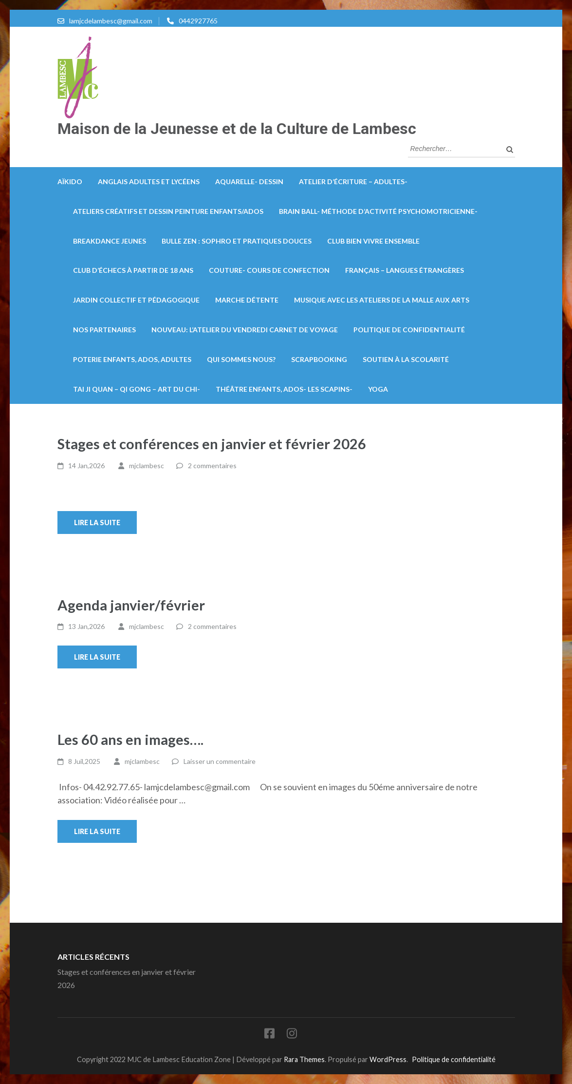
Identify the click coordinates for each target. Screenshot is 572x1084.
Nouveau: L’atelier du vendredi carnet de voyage (244, 329)
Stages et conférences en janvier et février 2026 (211, 443)
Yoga (378, 389)
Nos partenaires (104, 329)
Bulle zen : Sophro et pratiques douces (237, 241)
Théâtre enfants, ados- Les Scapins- (284, 389)
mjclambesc (146, 465)
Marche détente (246, 300)
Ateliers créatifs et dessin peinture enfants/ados (168, 211)
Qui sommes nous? (241, 359)
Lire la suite (97, 522)
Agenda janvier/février (131, 604)
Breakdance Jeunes (109, 241)
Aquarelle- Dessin (249, 181)
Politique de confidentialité (409, 329)
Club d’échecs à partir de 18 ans (133, 270)
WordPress (387, 1059)
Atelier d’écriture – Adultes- (353, 181)
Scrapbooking (319, 359)
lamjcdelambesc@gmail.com (110, 21)
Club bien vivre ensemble (373, 241)
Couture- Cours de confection (269, 270)
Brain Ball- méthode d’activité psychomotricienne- (378, 211)
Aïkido (69, 181)
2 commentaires (212, 465)
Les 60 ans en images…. (130, 739)
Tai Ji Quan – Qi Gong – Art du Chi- (136, 389)
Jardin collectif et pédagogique (136, 300)
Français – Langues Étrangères (404, 270)
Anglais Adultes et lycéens (149, 181)
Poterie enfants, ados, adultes (132, 359)
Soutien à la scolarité (406, 359)
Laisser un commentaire (220, 761)
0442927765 (198, 21)
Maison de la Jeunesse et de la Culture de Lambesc (236, 128)
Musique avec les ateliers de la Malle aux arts (381, 300)
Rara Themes (304, 1059)
